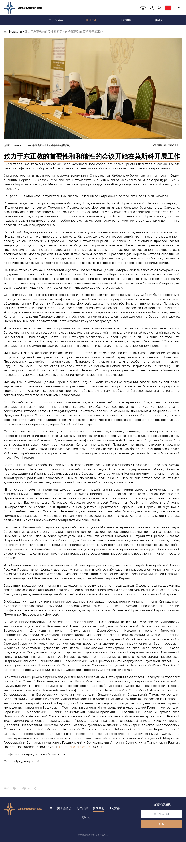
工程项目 (115, 808)
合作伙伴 (82, 808)
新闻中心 (98, 808)
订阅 (161, 823)
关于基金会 (64, 808)
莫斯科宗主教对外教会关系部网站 (54, 145)
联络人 (85, 817)
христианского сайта (75, 747)
